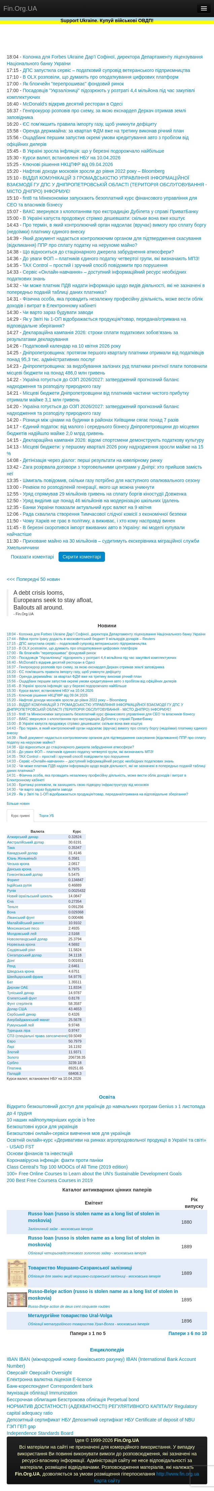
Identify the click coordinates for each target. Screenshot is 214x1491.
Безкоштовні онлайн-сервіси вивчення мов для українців (69, 1133)
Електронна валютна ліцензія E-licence (49, 1379)
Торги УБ (46, 816)
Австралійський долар (25, 842)
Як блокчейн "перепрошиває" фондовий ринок (73, 83)
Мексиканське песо (23, 928)
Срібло (13, 1063)
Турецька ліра (18, 1030)
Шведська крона (20, 971)
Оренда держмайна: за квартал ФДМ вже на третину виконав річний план (103, 130)
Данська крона (19, 869)
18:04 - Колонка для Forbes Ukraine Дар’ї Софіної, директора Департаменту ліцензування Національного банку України (106, 634)
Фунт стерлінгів (19, 1004)
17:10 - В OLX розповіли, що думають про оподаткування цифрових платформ (72, 648)
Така (11, 848)
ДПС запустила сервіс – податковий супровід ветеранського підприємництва (106, 70)
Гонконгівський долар (25, 874)
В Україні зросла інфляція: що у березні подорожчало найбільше (93, 151)
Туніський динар (20, 993)
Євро (11, 1041)
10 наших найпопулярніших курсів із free (51, 1120)
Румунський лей (20, 1025)
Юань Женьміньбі (22, 858)
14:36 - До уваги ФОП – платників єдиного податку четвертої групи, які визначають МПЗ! (80, 752)
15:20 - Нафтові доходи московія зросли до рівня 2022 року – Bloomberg (67, 700)
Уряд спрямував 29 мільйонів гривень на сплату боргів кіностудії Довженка (104, 494)
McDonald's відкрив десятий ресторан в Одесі (72, 104)
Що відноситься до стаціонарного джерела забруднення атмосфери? (98, 251)
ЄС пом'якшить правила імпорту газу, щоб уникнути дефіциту (89, 124)
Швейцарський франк (25, 977)
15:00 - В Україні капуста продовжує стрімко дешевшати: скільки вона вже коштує (74, 723)
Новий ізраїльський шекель (29, 896)
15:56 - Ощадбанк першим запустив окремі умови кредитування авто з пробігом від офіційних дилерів (91, 681)
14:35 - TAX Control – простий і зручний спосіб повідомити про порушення (68, 756)
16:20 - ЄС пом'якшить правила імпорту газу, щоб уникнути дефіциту (64, 672)
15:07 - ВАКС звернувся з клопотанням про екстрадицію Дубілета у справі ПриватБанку (79, 719)
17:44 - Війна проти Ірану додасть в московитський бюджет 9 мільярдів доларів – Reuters (81, 639)
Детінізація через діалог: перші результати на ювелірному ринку (92, 460)
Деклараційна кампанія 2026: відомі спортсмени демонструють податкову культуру (113, 440)
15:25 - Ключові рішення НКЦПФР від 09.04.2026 (47, 695)
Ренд (11, 966)
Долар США (17, 1009)
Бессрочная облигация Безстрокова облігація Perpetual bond (73, 1399)
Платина (14, 1068)
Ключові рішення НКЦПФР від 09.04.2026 (68, 164)
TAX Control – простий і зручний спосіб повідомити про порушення (95, 265)
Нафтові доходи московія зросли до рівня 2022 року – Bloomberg (94, 171)
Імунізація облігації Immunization (42, 1393)
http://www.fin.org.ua (177, 1474)
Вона (11, 912)
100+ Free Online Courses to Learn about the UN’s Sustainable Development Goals (94, 1173)
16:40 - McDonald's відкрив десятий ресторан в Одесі (51, 662)
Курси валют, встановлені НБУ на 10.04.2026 (71, 157)
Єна (10, 901)
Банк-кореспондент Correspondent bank (50, 1386)
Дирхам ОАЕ (17, 987)
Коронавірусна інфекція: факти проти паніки (55, 1160)
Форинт (13, 880)
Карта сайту (107, 1480)
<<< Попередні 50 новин (33, 579)
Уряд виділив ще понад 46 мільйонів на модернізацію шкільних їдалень (101, 500)
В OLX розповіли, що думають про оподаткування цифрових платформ (100, 77)
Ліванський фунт (21, 917)
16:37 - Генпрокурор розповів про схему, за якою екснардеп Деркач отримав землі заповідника (85, 667)
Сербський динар (21, 1014)
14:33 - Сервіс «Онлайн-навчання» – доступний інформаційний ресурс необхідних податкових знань (90, 761)
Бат (10, 982)
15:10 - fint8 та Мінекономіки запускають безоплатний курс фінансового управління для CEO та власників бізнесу (101, 714)
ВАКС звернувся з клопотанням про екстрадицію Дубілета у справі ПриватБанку (110, 211)
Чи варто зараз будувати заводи (58, 312)
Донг (11, 960)
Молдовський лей (21, 934)
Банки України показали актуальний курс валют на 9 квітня (87, 507)
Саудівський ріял (21, 950)
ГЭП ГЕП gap (21, 1426)
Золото (13, 1057)
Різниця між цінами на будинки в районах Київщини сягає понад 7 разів (100, 420)
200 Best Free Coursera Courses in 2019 (50, 1180)
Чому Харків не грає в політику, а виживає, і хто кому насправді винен (99, 520)
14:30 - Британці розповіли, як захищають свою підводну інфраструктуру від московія (78, 785)
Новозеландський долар (27, 939)
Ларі (10, 1047)
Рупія (11, 891)
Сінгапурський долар (24, 955)
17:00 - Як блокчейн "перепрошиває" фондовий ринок (51, 653)
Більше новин (18, 803)
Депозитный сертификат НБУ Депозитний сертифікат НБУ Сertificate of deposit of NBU (101, 1419)
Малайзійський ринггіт (25, 923)
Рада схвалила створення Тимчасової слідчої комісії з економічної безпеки (104, 514)
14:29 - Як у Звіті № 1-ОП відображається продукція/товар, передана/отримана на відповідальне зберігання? (97, 794)
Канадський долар (22, 853)
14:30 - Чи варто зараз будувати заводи (39, 789)
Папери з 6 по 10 (188, 1333)
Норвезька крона (21, 944)
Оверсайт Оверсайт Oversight (39, 1372)
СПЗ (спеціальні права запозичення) (37, 1036)
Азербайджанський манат (28, 1020)
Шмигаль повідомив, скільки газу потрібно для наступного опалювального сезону (111, 480)
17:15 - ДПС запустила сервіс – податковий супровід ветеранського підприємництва (76, 643)
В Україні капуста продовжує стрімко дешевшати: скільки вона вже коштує (104, 218)
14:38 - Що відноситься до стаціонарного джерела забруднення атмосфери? (70, 747)
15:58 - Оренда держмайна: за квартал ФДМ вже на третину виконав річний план (74, 676)
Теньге (12, 907)
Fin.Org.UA (20, 8)
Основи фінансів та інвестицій (40, 1153)
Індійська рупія (19, 885)
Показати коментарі (32, 556)
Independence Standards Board (40, 1433)
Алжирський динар (22, 837)
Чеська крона (18, 864)
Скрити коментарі (82, 556)
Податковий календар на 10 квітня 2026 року (71, 346)
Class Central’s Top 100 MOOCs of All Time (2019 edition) (67, 1167)
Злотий (13, 1052)
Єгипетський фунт (22, 998)
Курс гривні (20, 816)
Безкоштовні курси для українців (42, 1126)
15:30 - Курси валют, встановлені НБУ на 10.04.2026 (50, 691)
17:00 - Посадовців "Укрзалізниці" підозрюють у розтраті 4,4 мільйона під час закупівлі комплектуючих (91, 658)
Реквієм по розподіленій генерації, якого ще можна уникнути (88, 487)
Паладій (14, 1073)
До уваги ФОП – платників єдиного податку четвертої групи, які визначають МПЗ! (111, 258)
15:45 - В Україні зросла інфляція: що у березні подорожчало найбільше (67, 686)
